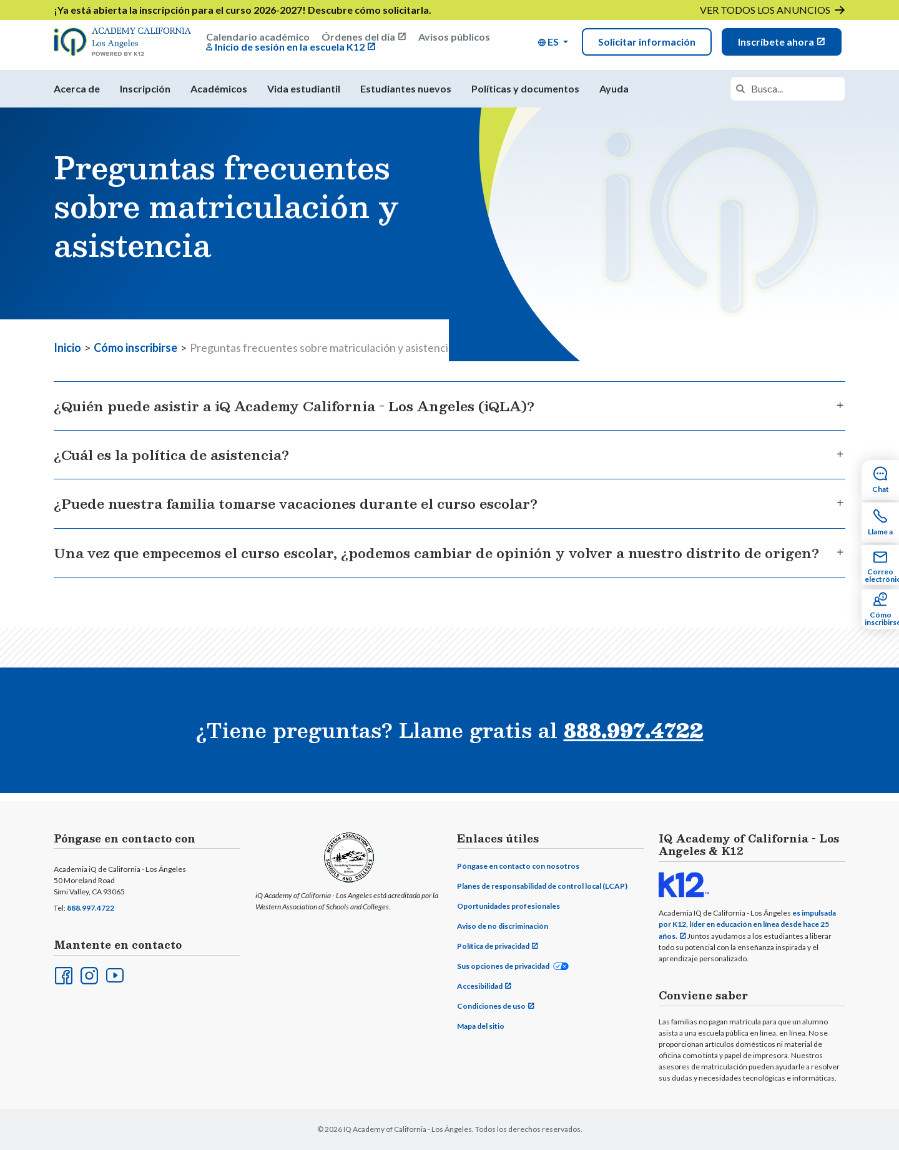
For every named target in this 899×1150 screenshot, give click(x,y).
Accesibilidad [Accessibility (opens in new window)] (480, 986)
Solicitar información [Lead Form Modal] (646, 44)
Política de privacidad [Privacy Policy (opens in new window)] (493, 946)
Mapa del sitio (480, 1026)
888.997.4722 (90, 908)
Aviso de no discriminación (502, 926)
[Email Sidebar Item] (880, 565)
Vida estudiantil (303, 96)
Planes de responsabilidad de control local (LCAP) (542, 886)
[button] (553, 44)
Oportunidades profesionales (508, 906)
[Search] (740, 96)
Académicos (218, 96)
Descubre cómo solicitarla (368, 10)
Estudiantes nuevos (405, 96)
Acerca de (77, 96)
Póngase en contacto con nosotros (518, 866)
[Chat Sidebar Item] (880, 480)
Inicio (67, 355)
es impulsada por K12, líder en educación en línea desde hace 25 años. (747, 925)
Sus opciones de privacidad (503, 966)
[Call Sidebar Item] (880, 522)
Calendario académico (258, 39)
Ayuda (614, 96)
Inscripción (145, 96)
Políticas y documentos (525, 96)
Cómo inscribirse (135, 355)
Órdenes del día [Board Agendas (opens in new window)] (358, 39)
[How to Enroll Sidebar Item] (880, 609)
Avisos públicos (454, 39)
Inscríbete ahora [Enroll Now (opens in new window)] (776, 44)
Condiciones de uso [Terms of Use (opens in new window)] (491, 1006)
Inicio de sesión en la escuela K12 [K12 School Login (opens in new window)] (290, 49)
